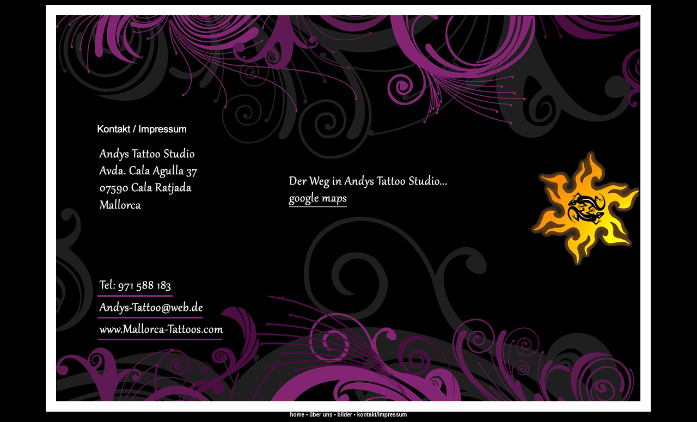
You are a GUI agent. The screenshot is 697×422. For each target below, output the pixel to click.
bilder (346, 415)
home (297, 415)
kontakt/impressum (382, 415)
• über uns (319, 415)
